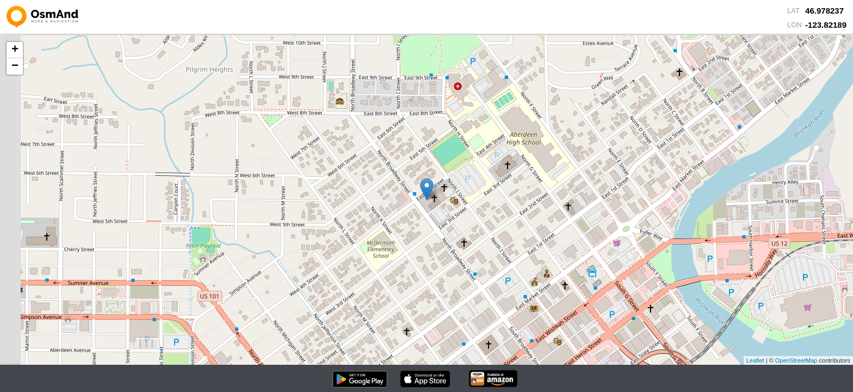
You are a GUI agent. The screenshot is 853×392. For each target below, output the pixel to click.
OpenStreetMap (796, 360)
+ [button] (14, 50)
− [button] (14, 66)
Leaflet (755, 360)
